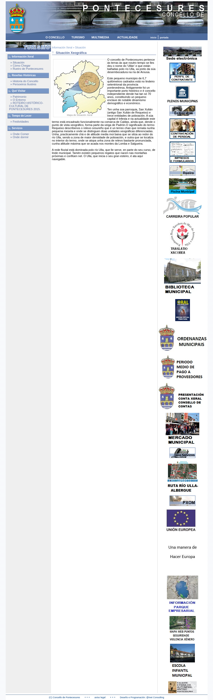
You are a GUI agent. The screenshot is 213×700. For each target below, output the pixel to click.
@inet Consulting (155, 697)
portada (164, 37)
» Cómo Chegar (20, 65)
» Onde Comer (19, 134)
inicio (153, 37)
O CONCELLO (55, 37)
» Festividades (19, 121)
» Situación (17, 62)
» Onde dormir (19, 137)
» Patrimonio (18, 96)
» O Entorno (18, 99)
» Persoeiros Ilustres (23, 84)
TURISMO (78, 37)
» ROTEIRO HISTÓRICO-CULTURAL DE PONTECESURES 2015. (26, 106)
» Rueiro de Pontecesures (26, 68)
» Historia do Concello (24, 81)
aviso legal (100, 697)
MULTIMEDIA (100, 37)
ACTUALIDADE (127, 37)
